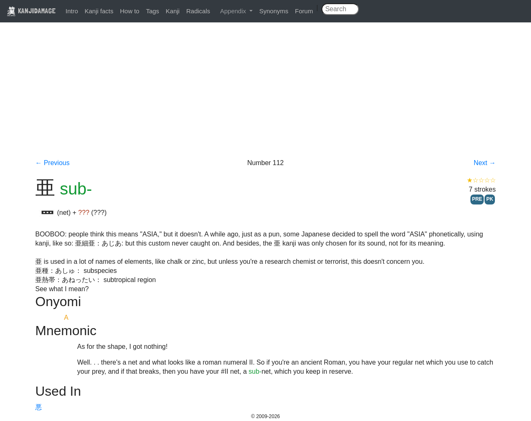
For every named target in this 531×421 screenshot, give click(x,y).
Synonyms (273, 11)
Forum (304, 11)
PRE (477, 199)
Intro (72, 11)
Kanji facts (99, 11)
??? (84, 212)
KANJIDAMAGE (31, 10)
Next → (485, 162)
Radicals (198, 11)
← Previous (52, 162)
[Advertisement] (265, 96)
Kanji (173, 11)
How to (129, 11)
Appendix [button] (234, 11)
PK (489, 199)
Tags (152, 11)
